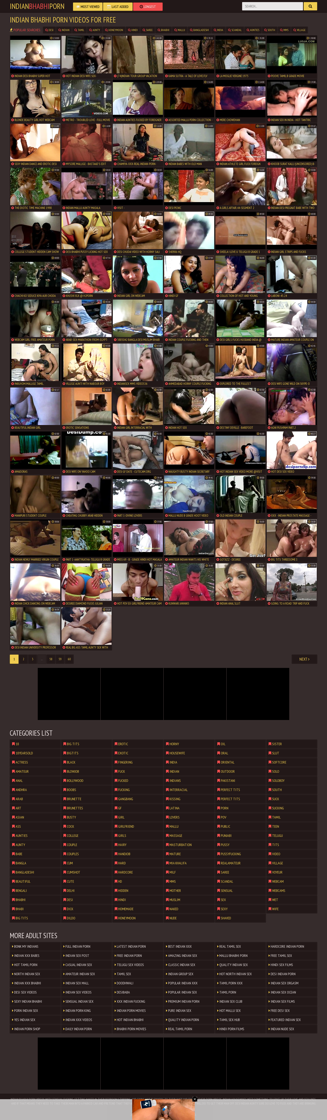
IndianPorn (37, 6)
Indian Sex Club (229, 1001)
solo (274, 771)
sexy (222, 908)
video (274, 853)
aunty (94, 30)
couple (70, 844)
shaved (224, 918)
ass (16, 826)
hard (120, 863)
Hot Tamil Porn (24, 964)
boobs (69, 789)
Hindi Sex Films (281, 964)
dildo (69, 918)
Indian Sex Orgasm (283, 983)
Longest (148, 6)
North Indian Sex (26, 973)
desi (49, 30)
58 (50, 659)
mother (173, 890)
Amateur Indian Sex (79, 973)
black (69, 762)
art (16, 808)
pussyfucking (229, 853)
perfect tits (228, 789)
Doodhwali (124, 983)
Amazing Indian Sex (181, 955)
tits (274, 844)
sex (221, 899)
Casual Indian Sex (77, 964)
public (223, 826)
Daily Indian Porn (77, 1028)
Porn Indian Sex (25, 1010)
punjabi (224, 835)
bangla (19, 863)
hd (118, 881)
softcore (277, 762)
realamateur (229, 863)
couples (71, 853)
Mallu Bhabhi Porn (232, 955)
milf (171, 872)
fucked (121, 780)
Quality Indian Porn (182, 1019)
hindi (133, 30)
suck (274, 798)
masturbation (179, 844)
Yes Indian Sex (23, 1019)
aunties (253, 30)
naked (172, 908)
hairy (120, 844)
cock (68, 826)
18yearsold (22, 753)
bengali (19, 890)
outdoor (226, 771)
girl (120, 817)
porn (222, 808)
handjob (122, 853)
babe (17, 853)
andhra (19, 789)
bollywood (73, 780)
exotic (121, 753)
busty (69, 817)
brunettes (73, 808)
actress (20, 762)
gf (118, 808)
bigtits (70, 753)
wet (273, 899)
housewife (175, 753)
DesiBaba (122, 992)
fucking (122, 789)
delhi (69, 890)
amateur (20, 771)
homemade (124, 908)
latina (173, 808)
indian (63, 30)
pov (221, 817)
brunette (72, 798)
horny (172, 743)
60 (69, 659)
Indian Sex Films (282, 1001)
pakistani (226, 780)
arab (17, 798)
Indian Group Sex (179, 973)
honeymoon (114, 30)
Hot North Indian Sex (234, 973)
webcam (276, 881)
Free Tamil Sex (280, 955)
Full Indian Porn (76, 946)
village (299, 30)
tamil (79, 30)
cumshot (71, 872)
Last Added (117, 6)
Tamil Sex (123, 973)
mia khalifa (176, 863)
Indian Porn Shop (26, 1028)
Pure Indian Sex (178, 1010)
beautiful (21, 881)
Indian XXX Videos (77, 1019)
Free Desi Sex (279, 1010)
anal (17, 780)
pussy (223, 844)
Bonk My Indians (25, 946)
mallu (179, 30)
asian (18, 817)
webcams (277, 890)
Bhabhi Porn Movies (130, 1028)
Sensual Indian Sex (78, 1001)
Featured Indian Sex (285, 1019)
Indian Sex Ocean (282, 992)
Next (304, 659)
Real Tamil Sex (229, 946)
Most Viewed (87, 6)
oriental (225, 762)
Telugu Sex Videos (129, 964)
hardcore (124, 872)
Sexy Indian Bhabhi (27, 1001)
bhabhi (163, 30)
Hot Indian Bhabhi (129, 1019)
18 (15, 743)
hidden (121, 890)
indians (173, 780)
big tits (20, 918)
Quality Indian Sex (232, 964)
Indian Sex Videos (77, 992)
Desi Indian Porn (282, 973)
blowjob (71, 771)
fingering (124, 762)
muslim (173, 899)
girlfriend (124, 826)
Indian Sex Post (76, 955)
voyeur (276, 872)
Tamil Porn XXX (230, 983)
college (70, 835)
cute (68, 881)
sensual (225, 890)
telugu (276, 835)
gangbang (124, 798)
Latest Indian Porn (130, 946)
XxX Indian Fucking (130, 1001)
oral (222, 753)
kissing (173, 798)
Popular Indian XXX (181, 983)
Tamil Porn (226, 992)
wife (274, 908)
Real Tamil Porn (179, 1028)
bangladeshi (199, 30)
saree (148, 30)
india (218, 30)
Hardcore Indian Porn (286, 946)
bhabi (18, 908)
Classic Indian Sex (180, 964)
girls (120, 835)
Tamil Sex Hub (228, 1019)
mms (284, 30)
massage (174, 835)
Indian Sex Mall (76, 983)
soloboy (276, 780)
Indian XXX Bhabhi (26, 983)
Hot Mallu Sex (229, 1010)
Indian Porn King (77, 1010)
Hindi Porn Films (230, 1028)
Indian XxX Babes (25, 955)
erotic (121, 743)
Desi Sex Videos (24, 992)
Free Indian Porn (128, 955)
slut (274, 753)
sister (275, 743)
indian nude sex (281, 1028)
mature (173, 853)
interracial (177, 789)
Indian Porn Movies (130, 1010)
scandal (235, 30)
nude (171, 918)
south (269, 30)
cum (68, 863)
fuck (120, 771)
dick (68, 908)
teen (274, 826)
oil (221, 743)
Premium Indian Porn (182, 1001)
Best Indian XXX (179, 946)
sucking (276, 808)
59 (60, 659)
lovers (173, 817)
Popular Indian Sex (181, 992)
